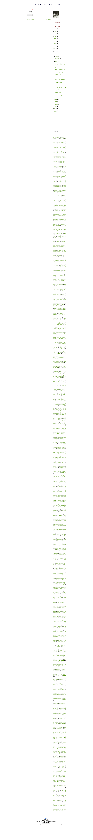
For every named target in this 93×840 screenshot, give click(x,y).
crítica (54, 276)
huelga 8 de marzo (62, 452)
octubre (56, 56)
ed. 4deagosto (60, 313)
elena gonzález (63, 366)
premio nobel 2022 (58, 695)
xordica (64, 805)
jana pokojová (59, 477)
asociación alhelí (60, 195)
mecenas (54, 611)
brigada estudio (64, 225)
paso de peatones (58, 665)
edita (59, 346)
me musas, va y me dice (59, 89)
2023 (55, 33)
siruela (60, 752)
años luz (55, 190)
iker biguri (64, 457)
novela (58, 645)
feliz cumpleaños (63, 390)
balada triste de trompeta (62, 205)
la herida (63, 530)
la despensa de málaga (60, 521)
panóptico (54, 664)
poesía (61, 676)
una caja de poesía (58, 785)
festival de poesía (58, 408)
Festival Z (61, 413)
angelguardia (63, 176)
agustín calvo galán (56, 154)
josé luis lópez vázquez (58, 497)
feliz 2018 (54, 390)
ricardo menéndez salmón (59, 728)
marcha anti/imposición (56, 593)
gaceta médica (55, 434)
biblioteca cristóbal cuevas (57, 214)
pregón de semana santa (61, 685)
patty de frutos (61, 666)
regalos (64, 717)
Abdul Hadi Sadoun (61, 146)
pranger (54, 685)
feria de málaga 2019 (61, 393)
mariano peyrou (59, 598)
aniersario (59, 177)
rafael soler (59, 713)
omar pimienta (62, 652)
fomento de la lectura (62, 415)
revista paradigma (60, 724)
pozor (64, 684)
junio (56, 97)
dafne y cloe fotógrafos (60, 284)
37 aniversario (63, 142)
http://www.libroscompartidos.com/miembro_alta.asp (36, 12)
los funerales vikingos (60, 569)
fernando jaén (57, 404)
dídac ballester (59, 309)
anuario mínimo (61, 187)
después (54, 298)
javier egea (59, 480)
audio (60, 197)
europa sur (59, 381)
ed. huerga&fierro (58, 324)
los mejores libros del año (61, 572)
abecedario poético (55, 147)
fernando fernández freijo (61, 403)
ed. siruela (63, 337)
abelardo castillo (62, 147)
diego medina (64, 309)
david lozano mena (60, 289)
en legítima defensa (63, 371)
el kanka (59, 358)
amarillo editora (59, 167)
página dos (59, 661)
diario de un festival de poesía (60, 79)
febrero (56, 104)
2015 (55, 46)
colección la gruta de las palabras (57, 266)
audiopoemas (64, 197)
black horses (56, 221)
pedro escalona (58, 669)
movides (55, 627)
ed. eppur (64, 322)
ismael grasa (54, 472)
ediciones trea (56, 346)
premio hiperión (63, 693)
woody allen (60, 805)
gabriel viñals (63, 433)
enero (56, 106)
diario (63, 304)
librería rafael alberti (59, 560)
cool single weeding (59, 270)
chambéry (63, 255)
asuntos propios (55, 196)
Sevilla (57, 748)
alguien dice (57, 84)
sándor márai (63, 738)
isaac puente (55, 467)
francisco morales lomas (59, 423)
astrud (64, 195)
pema (54, 670)
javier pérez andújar (62, 481)
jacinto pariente (63, 473)
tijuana (64, 776)
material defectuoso (58, 92)
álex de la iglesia (56, 162)
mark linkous (55, 603)
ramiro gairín (61, 714)
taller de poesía (56, 761)
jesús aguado (61, 485)
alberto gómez (63, 158)
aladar (64, 156)
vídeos (65, 796)
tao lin (60, 761)
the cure (58, 770)
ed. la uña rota (63, 327)
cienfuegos (58, 261)
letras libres (64, 554)
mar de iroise (63, 592)
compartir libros (57, 74)
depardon (64, 294)
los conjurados (62, 568)
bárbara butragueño (56, 206)
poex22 (61, 683)
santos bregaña (64, 741)
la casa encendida (63, 519)
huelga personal (55, 453)
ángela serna (58, 176)
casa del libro (63, 247)
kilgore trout (61, 514)
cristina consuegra (60, 274)
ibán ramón (64, 453)
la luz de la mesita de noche (60, 534)
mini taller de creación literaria (61, 622)
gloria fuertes (56, 438)
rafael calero (63, 712)
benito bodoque (59, 211)
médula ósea (64, 611)
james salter (63, 476)
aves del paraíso (62, 201)
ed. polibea (54, 334)
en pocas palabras (57, 372)
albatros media (59, 157)
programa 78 (56, 703)
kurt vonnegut (59, 515)
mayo (56, 99)
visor (57, 801)
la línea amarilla (58, 533)
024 (54, 138)
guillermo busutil (55, 442)
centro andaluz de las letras (61, 250)
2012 (55, 51)
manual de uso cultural (58, 588)
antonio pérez (56, 187)
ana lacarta (59, 171)
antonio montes (58, 185)
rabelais (61, 709)
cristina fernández (55, 275)
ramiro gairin (56, 714)
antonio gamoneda (62, 182)
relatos (57, 718)
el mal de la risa (61, 359)
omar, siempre (57, 85)
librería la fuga (59, 558)
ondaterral (54, 654)
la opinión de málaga (60, 538)
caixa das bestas (58, 235)
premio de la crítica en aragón (57, 690)
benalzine (54, 211)
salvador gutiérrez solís (62, 736)
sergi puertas (55, 747)
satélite (59, 742)
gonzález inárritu (61, 438)
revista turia (60, 727)
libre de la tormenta (62, 555)
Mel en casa (64, 612)
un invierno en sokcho (59, 782)
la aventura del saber (59, 516)
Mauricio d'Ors (60, 608)
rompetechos (58, 732)
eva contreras (63, 381)
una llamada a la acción (56, 787)
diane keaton (58, 304)
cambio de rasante (56, 237)
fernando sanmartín (62, 405)
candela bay (58, 241)
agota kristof (59, 153)
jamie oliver (54, 477)
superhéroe (64, 758)
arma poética (55, 192)
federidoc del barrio (62, 389)
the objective (64, 771)
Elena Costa (58, 366)
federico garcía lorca (56, 389)
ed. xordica (58, 339)
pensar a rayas (58, 670)
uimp (61, 781)
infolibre (59, 462)
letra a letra (60, 554)
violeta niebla (62, 799)
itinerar (59, 472)
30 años (59, 142)
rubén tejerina (64, 733)
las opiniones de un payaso (57, 548)
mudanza (59, 627)
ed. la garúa (58, 327)
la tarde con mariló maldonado (57, 543)
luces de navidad (58, 577)
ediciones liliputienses (62, 343)
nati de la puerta (64, 637)
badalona (58, 204)
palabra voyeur (64, 661)
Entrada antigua (48, 19)
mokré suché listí (59, 625)
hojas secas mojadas (61, 448)
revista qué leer (55, 727)
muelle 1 (63, 627)
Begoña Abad (64, 209)
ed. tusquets (60, 338)
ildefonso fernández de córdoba (58, 458)
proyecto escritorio (60, 704)
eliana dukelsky (55, 367)
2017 (55, 43)
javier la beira (56, 481)
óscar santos (61, 656)
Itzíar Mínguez (56, 473)
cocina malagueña (55, 265)
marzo (56, 102)
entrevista (59, 377)
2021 (55, 36)
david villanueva (63, 290)
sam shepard (60, 737)
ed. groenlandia (59, 323)
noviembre (57, 54)
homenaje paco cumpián (62, 449)
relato (54, 718)
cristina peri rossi (62, 275)
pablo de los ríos (61, 659)
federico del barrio (60, 388)
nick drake (59, 640)
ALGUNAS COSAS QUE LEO (46, 5)
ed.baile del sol (63, 339)
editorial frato (63, 346)
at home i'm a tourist (62, 196)
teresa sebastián (62, 767)
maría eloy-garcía (60, 596)
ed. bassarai (60, 318)
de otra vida (58, 293)
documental (62, 310)
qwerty (55, 709)
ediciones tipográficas (63, 344)
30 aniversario (55, 142)
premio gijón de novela (56, 693)
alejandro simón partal (56, 161)
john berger (63, 487)
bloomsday (63, 221)
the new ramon (59, 771)
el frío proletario (61, 356)
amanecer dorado (59, 166)
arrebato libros (60, 192)
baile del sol (62, 204)
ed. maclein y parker (56, 329)
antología (59, 180)
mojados (54, 625)
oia (64, 651)
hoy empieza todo (56, 452)
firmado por (58, 414)
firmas (63, 414)
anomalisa (54, 180)
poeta (54, 679)
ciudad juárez (64, 262)
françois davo (58, 424)
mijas (61, 621)
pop (57, 684)
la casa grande (56, 520)
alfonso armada (62, 162)
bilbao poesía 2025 (63, 219)
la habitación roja (58, 530)
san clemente (58, 738)
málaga (63, 584)
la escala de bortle (61, 524)
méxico (64, 615)
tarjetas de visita (55, 762)
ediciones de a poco (55, 342)
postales (61, 684)
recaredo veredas (55, 717)
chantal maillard (55, 256)
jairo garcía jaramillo (57, 476)
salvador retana (55, 737)
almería (58, 163)
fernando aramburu (57, 401)
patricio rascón (55, 666)
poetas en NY (61, 679)
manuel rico (60, 591)
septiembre (57, 58)
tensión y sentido (62, 765)
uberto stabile (56, 781)
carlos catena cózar (60, 242)
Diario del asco (56, 305)
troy (57, 780)
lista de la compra (62, 565)
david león (54, 289)
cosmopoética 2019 (57, 271)
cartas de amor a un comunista (60, 245)
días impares (57, 67)
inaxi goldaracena (63, 461)
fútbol (55, 432)
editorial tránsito (55, 347)
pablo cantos (55, 659)
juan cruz (61, 502)
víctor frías (62, 795)
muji (53, 630)
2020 (55, 38)
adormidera (54, 151)
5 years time (54, 143)
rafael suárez (64, 713)
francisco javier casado (57, 420)
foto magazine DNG (59, 418)
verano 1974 (64, 791)
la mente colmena (63, 535)
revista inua (57, 723)
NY (59, 649)
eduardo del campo (55, 348)
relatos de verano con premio (60, 69)
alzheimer (54, 166)
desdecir (64, 295)
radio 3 (54, 710)
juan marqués (55, 507)
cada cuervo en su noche (60, 230)
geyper (55, 437)
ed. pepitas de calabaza (60, 332)
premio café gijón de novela (60, 689)
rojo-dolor (54, 732)
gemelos (62, 434)
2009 (55, 111)
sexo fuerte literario (62, 748)
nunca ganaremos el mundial (57, 647)
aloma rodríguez (63, 163)
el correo (61, 352)
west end (58, 804)
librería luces (60, 559)
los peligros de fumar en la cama (58, 573)
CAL (62, 235)
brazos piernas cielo (56, 225)
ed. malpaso (62, 329)
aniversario (56, 178)
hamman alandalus (62, 442)
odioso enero (61, 651)
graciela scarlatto (60, 439)
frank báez (63, 424)
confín (60, 269)
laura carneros (58, 549)
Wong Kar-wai (55, 805)
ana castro (55, 171)
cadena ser (61, 231)
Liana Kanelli (56, 555)
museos (62, 632)
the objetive (55, 772)
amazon (64, 167)
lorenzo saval (56, 568)
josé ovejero (59, 500)
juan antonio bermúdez (63, 501)
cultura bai (56, 280)
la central (60, 520)
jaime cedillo (58, 475)
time (53, 777)
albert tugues (64, 157)
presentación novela (63, 702)
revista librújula (62, 723)
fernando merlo (62, 404)
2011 (55, 108)
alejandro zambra (62, 161)
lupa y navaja (56, 582)
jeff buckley (56, 485)
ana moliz (63, 171)
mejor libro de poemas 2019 (58, 612)
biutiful (65, 220)
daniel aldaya (57, 285)
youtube (57, 810)
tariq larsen (63, 761)
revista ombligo (55, 724)
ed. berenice (64, 318)
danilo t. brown (63, 285)
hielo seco (63, 444)
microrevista (55, 617)
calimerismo (59, 236)
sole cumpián (56, 753)
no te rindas (58, 642)
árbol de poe (59, 191)
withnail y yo (63, 804)
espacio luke (63, 380)
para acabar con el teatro (60, 664)
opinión (59, 654)
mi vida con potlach (56, 616)
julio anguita (59, 510)
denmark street (59, 294)
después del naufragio (60, 298)
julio (56, 61)
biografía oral (61, 220)
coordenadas (64, 270)
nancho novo (62, 636)
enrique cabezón (59, 373)
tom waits (57, 777)
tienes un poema (62, 775)
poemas (56, 676)
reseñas (57, 719)
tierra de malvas (55, 776)
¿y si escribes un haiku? (56, 137)
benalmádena (63, 210)
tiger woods (60, 776)
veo (57, 791)
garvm (59, 434)
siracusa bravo (55, 752)
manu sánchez (64, 587)
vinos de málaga (55, 799)
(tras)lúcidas (62, 137)
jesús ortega (59, 486)
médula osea (59, 611)
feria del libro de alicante (56, 395)
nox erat (62, 645)
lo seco (65, 567)
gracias (55, 439)
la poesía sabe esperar (59, 539)
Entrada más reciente (30, 19)
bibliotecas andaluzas (56, 216)
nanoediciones (55, 637)
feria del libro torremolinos (56, 400)
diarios (55, 308)
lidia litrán (61, 564)
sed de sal (64, 743)
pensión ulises (63, 670)
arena (64, 191)
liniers (65, 564)
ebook (55, 313)
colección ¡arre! (62, 265)
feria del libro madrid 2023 (57, 398)
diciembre (57, 53)
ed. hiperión (64, 323)
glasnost (65, 437)
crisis (54, 274)
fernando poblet (55, 405)
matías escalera (55, 608)
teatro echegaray (64, 762)
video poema (61, 796)
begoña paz (56, 210)
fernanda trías (63, 400)
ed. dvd (55, 322)
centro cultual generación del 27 (58, 251)
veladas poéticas (63, 790)
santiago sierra (55, 741)
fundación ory (59, 429)
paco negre (54, 661)
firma (55, 414)
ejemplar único (55, 351)
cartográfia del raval (56, 246)
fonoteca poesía (55, 417)
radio (64, 709)
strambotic (58, 757)
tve (65, 780)
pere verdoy (64, 671)
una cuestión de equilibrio (61, 786)
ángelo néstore (55, 177)
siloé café (54, 751)
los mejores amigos (58, 70)
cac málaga (58, 229)
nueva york (58, 646)
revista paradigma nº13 (59, 72)
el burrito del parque (61, 351)
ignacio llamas (62, 456)
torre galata (63, 777)
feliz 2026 (58, 390)
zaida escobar (61, 810)
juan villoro (63, 509)
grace (65, 438)
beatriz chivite (58, 209)
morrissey (64, 626)
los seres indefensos (61, 574)
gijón (62, 437)
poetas (57, 679)
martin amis (58, 606)
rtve (60, 733)
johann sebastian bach (57, 487)
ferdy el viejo (55, 393)
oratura (62, 654)
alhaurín (54, 163)
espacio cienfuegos (56, 380)
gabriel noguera (56, 433)
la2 (58, 544)
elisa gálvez (60, 367)
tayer (59, 762)
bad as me (54, 204)
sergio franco (61, 747)
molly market (64, 625)
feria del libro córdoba (62, 394)
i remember (60, 453)
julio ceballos (64, 510)
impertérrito (58, 461)
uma (53, 782)
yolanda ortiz (61, 809)
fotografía (64, 418)
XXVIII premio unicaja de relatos (57, 806)
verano (60, 791)
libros (57, 563)
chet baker (61, 257)
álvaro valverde (62, 165)
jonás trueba (64, 488)
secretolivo (60, 743)
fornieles (54, 418)
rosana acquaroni (56, 733)
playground (54, 675)
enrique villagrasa (59, 376)
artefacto (65, 192)
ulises (64, 781)
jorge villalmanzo (59, 491)
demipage (54, 294)
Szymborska (56, 760)
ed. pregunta (59, 334)
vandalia (54, 790)
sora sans (56, 756)
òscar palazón (55, 656)
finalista (65, 413)
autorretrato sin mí (55, 201)
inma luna (63, 462)
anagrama (63, 172)
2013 (55, 49)
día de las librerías (60, 300)
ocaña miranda (60, 650)
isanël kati (63, 471)
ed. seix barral (59, 337)
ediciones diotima (55, 343)
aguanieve (63, 153)
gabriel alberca (63, 432)
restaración (61, 719)
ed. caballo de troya (57, 319)
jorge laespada (61, 490)
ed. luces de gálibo (61, 328)
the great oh (62, 770)
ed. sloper (54, 338)
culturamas (62, 280)
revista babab (55, 722)
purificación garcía (56, 707)
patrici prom (63, 665)
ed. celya (62, 319)
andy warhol (55, 175)
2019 (55, 39)
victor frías (57, 795)
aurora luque (59, 200)
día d (54, 299)
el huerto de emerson (60, 357)
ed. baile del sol (57, 317)
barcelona (62, 206)
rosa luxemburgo (64, 732)
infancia (55, 462)
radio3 (54, 712)
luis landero (62, 578)
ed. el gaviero (59, 322)
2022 (55, 34)
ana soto (58, 172)
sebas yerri (55, 743)
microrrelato (60, 617)
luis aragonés (58, 578)
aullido (54, 200)
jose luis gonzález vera (59, 496)
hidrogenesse (59, 444)
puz (57, 708)
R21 (57, 709)
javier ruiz (63, 482)
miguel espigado (56, 621)
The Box (54, 770)
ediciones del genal (62, 342)
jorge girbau (56, 490)
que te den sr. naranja (63, 708)
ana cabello (58, 170)
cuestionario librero (63, 279)
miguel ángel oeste (56, 620)
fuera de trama (60, 427)
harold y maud (55, 443)
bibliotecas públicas (63, 216)
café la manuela (56, 233)
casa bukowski (62, 246)
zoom (58, 811)
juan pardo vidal (57, 509)
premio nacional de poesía (57, 694)
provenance (54, 704)
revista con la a (60, 722)
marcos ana (63, 593)
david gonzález (56, 288)
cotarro (63, 271)
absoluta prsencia (55, 148)
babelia (64, 202)
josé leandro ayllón (59, 495)
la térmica (64, 543)
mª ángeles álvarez (58, 583)
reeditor (61, 717)
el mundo (64, 361)
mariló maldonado (56, 601)
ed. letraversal (55, 328)
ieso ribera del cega (56, 456)
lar (58, 545)
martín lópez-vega (63, 606)
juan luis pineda (56, 506)
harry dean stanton (60, 443)
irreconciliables (62, 466)
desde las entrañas (58, 295)
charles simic (61, 256)
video (56, 796)
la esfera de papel (59, 525)
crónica (58, 276)
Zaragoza (54, 811)
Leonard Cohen (55, 553)
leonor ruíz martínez (62, 553)
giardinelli (58, 437)
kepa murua (55, 514)
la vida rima (55, 544)
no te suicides (63, 642)
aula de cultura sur (62, 199)
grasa (65, 439)
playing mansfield (59, 675)
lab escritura (62, 544)
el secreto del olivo (58, 363)
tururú (63, 780)
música (65, 632)
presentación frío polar (58, 700)
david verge (58, 290)
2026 (55, 28)
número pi (63, 646)
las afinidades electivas (63, 545)
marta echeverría (60, 603)
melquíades (60, 613)
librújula (57, 564)
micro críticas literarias (63, 616)
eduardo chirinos (62, 347)
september (54, 746)
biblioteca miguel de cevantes (61, 215)
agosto (56, 59)
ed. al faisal (63, 314)
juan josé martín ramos (62, 505)
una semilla (63, 787)
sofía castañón (64, 752)
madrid (57, 584)
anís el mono (64, 177)
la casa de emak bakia (57, 519)
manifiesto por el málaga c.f (57, 587)
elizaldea (58, 368)
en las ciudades (56, 371)
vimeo (64, 797)
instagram (54, 463)
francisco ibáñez (62, 419)
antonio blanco (61, 181)
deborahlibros (63, 293)
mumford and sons (59, 630)
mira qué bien (57, 77)
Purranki (54, 708)
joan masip (64, 486)
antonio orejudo (64, 186)
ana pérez (54, 172)
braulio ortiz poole (62, 224)
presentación (64, 699)
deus (65, 298)
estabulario (54, 381)
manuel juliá (55, 591)
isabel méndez (58, 468)
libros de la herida (62, 563)
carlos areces (55, 242)
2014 (55, 48)
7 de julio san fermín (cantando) (60, 87)
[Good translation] (44, 823)
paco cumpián (61, 660)
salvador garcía (55, 736)
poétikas (58, 683)
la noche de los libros (57, 536)
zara (64, 810)
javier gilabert (64, 480)
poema (64, 675)
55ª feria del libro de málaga (61, 143)
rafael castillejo (55, 713)
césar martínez (59, 255)
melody (55, 613)
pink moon (57, 674)
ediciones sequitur (56, 344)
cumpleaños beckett (61, 281)
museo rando (58, 632)
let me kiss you (55, 554)
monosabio (55, 626)
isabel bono (61, 467)
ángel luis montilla (61, 175)
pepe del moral (55, 671)
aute (64, 200)
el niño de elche (56, 362)
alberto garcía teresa (57, 158)
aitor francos (59, 156)
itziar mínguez (63, 472)
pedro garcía (63, 669)
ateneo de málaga (55, 197)
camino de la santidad (58, 95)
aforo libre (62, 152)
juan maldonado (62, 506)
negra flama (55, 640)
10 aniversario (62, 138)
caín (65, 233)
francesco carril (56, 419)
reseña (54, 719)
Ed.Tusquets (62, 341)
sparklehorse (62, 756)
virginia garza (61, 800)
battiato (54, 209)
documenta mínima (56, 310)
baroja (65, 206)
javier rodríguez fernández (57, 482)
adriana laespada (60, 151)
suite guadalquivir (59, 758)
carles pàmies (63, 241)
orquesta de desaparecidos (61, 655)
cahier (61, 233)
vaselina (58, 790)
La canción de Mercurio (57, 517)
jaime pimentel (63, 475)
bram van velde (55, 224)
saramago (55, 742)
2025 (55, 29)
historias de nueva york (57, 447)
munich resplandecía (60, 631)
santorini (59, 741)
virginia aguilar (55, 800)
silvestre (58, 751)
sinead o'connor (63, 751)
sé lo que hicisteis (63, 742)
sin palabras (57, 94)
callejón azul (64, 236)
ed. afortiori (59, 314)
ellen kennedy (63, 368)
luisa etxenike (61, 579)
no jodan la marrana (60, 641)
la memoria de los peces (56, 535)
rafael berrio (57, 712)
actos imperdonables (62, 148)
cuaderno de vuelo (62, 276)
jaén (53, 475)
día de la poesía (59, 299)
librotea (54, 564)
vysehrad (54, 804)
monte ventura (60, 626)
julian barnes (55, 510)
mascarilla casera (56, 607)
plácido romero (63, 674)
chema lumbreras (56, 257)
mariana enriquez (59, 597)
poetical (54, 683)
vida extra (56, 130)
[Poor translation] (48, 823)
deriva (54, 295)
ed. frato (54, 323)
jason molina (64, 477)
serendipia (63, 746)
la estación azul (57, 526)
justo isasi (60, 511)
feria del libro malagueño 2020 (61, 399)
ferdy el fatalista (62, 391)
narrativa (59, 637)
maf (60, 584)
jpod (57, 501)
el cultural (58, 353)
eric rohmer (64, 377)
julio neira (56, 511)
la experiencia (63, 526)
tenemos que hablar (56, 765)
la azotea (64, 516)
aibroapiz (54, 156)
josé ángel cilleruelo (60, 492)
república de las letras (62, 718)
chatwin (65, 256)
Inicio (40, 19)
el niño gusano (62, 362)
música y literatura (60, 635)
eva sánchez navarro (56, 382)
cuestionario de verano (56, 279)
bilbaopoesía (56, 220)
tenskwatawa (55, 766)
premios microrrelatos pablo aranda (58, 698)
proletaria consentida (62, 703)
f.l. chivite (56, 385)
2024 (55, 31)
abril (56, 101)
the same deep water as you (62, 772)
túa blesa (60, 780)
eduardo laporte (62, 348)
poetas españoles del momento (61, 680)
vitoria (60, 801)
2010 (55, 110)
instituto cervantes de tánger (61, 463)
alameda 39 (54, 157)
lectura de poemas (60, 550)
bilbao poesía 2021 (56, 219)
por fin (56, 90)
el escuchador (64, 353)
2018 (55, 41)
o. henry (62, 649)
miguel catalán (63, 620)
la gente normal (59, 529)
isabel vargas (59, 471)
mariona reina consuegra (61, 602)
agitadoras (54, 153)
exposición (63, 382)
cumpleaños (55, 281)
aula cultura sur (56, 199)
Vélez (55, 791)
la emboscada (56, 524)
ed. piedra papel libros (61, 333)
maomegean (57, 592)
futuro (58, 432)
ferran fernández (56, 406)
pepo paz (59, 671)
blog (59, 221)
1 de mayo (57, 138)
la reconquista (59, 540)
